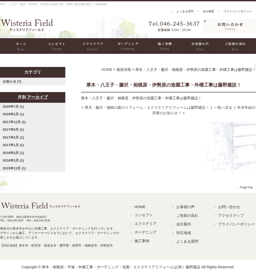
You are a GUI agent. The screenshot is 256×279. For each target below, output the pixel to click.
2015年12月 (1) (14, 168)
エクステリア (92, 46)
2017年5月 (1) (13, 130)
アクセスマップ (231, 215)
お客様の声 (199, 46)
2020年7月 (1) (13, 107)
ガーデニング (128, 46)
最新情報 (124, 69)
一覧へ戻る (223, 107)
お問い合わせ (229, 207)
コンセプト (56, 46)
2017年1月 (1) (13, 145)
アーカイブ (37, 97)
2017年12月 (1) (14, 122)
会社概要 (208, 11)
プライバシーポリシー (237, 11)
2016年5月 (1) (13, 153)
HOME (20, 46)
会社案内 (183, 224)
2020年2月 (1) (13, 114)
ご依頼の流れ (235, 46)
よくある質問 (185, 11)
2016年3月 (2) (13, 160)
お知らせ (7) (12, 81)
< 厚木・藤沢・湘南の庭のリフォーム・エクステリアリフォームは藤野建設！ (145, 107)
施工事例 (164, 46)
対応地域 (183, 233)
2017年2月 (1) (13, 137)
